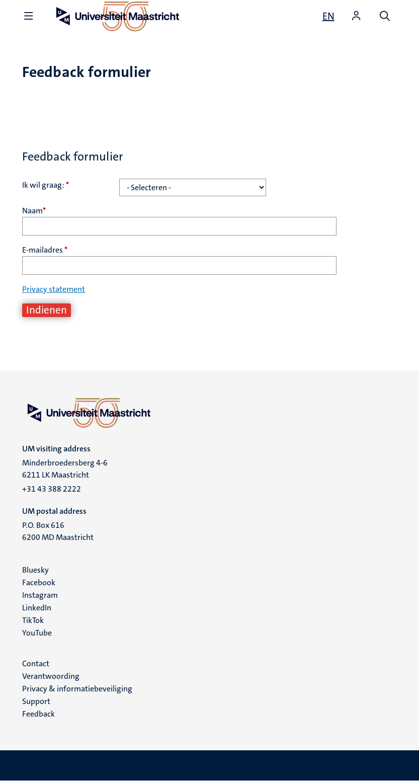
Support (36, 701)
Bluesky (35, 570)
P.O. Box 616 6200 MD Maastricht (58, 531)
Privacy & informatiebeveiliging (77, 688)
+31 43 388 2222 (51, 489)
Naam (34, 210)
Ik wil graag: (45, 185)
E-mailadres (44, 250)
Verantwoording (50, 676)
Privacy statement (53, 289)
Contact (35, 663)
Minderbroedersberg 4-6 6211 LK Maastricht (65, 468)
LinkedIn (36, 607)
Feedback (38, 714)
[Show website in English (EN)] (328, 16)
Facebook (38, 582)
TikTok (33, 620)
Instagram (40, 595)
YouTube (37, 633)
